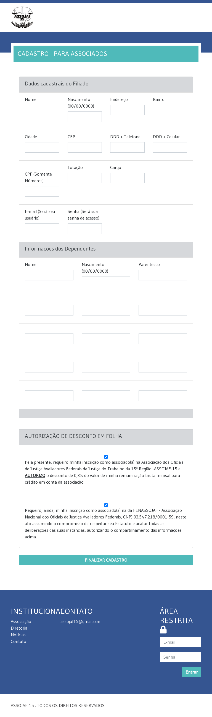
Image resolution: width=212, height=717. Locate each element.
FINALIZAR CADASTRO (106, 560)
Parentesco (149, 264)
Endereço (119, 99)
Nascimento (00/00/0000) (81, 103)
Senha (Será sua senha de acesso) (83, 214)
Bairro (159, 99)
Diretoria (19, 628)
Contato (18, 641)
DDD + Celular (166, 136)
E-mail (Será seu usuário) (40, 214)
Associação (21, 621)
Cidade (31, 136)
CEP (71, 136)
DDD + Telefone (125, 136)
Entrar (192, 672)
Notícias (18, 634)
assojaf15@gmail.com (81, 621)
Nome (30, 99)
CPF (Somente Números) (38, 177)
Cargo (115, 167)
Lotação (75, 167)
